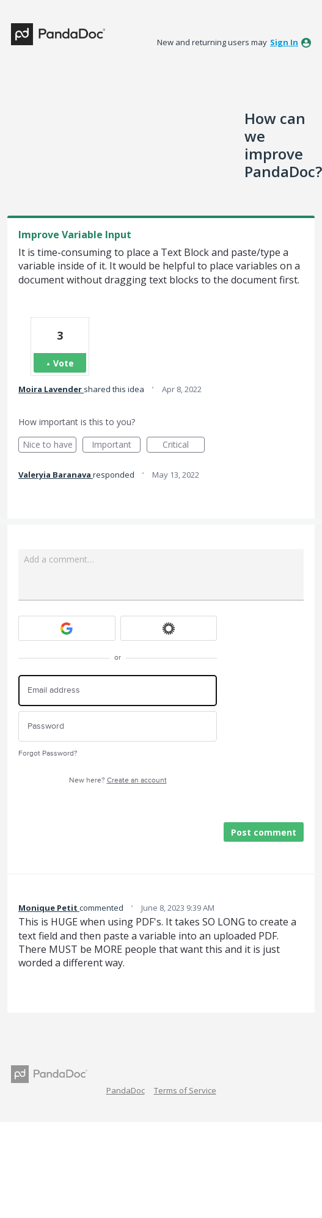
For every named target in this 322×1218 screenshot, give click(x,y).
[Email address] (117, 690)
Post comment (263, 832)
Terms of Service (185, 1090)
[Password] (117, 726)
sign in (284, 42)
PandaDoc (125, 1090)
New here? (118, 780)
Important (116, 446)
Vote (63, 363)
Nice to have (50, 446)
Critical (184, 446)
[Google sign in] (66, 628)
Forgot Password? (48, 753)
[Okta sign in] (169, 628)
